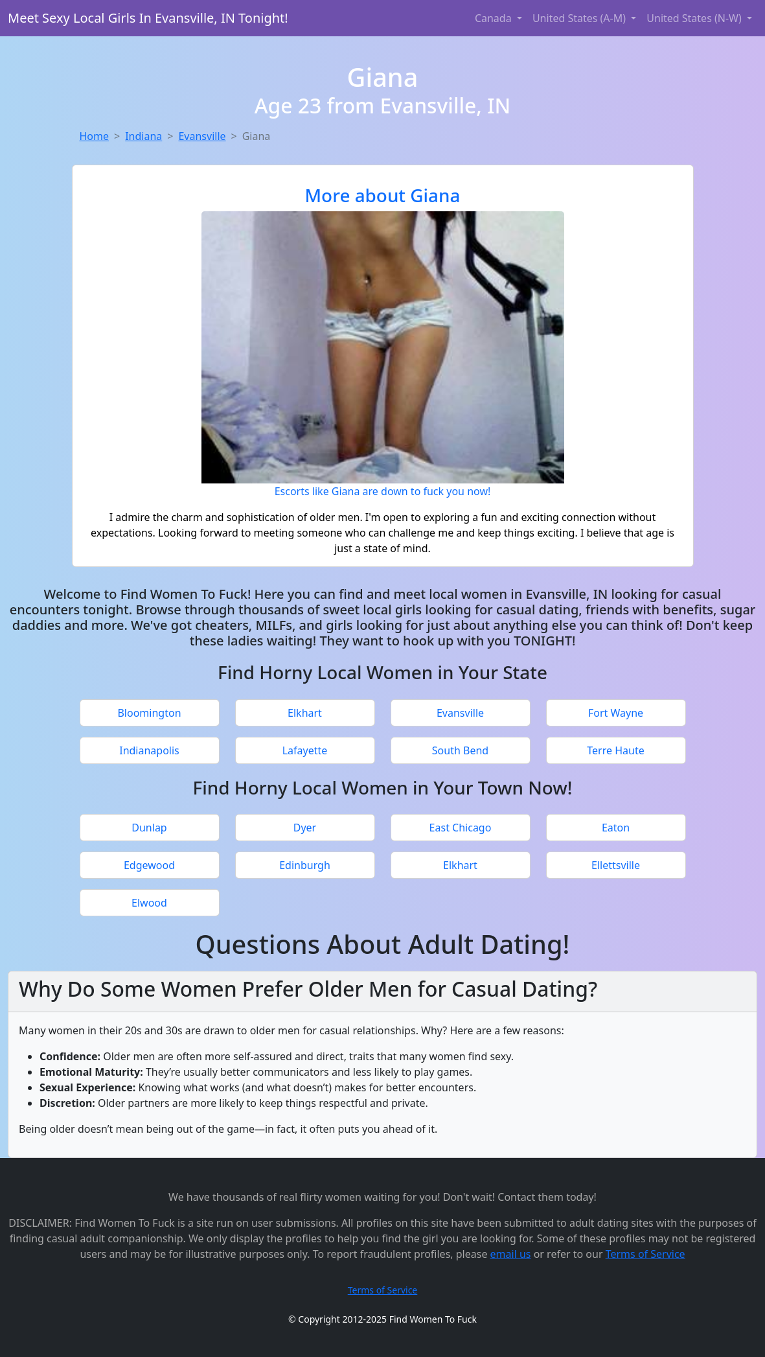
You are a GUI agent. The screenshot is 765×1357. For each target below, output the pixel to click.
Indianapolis (149, 750)
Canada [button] (494, 18)
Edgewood (149, 865)
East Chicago (460, 827)
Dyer (304, 827)
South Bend (460, 750)
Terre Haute (615, 750)
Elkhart (305, 713)
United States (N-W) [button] (695, 18)
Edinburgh (304, 865)
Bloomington (149, 713)
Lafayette (305, 750)
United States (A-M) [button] (580, 18)
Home (94, 136)
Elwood (149, 903)
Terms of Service (645, 1254)
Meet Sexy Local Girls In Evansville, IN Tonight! (148, 18)
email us (510, 1254)
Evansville (201, 136)
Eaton (616, 827)
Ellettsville (615, 865)
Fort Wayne (615, 713)
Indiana (143, 136)
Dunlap (148, 827)
